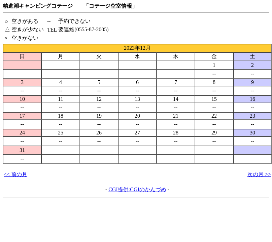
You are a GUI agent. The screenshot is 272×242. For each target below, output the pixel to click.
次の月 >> (259, 174)
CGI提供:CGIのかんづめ (137, 189)
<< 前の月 (15, 174)
